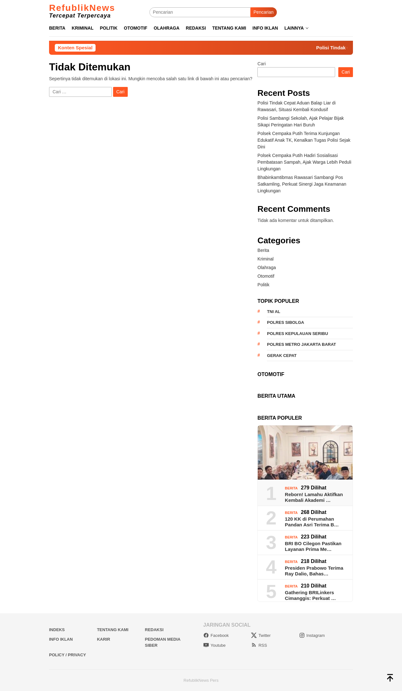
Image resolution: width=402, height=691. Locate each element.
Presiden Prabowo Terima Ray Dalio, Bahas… (314, 570)
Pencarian (264, 12)
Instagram (312, 635)
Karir (103, 639)
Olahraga (266, 267)
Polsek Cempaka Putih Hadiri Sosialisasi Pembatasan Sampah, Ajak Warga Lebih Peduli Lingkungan (304, 162)
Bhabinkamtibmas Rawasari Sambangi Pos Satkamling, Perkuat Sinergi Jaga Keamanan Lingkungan (301, 184)
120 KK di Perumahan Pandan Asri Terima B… (312, 521)
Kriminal (265, 258)
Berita (263, 250)
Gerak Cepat (282, 355)
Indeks (57, 629)
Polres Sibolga (285, 322)
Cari (261, 63)
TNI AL (273, 311)
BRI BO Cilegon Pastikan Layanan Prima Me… (313, 546)
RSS (259, 645)
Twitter (260, 635)
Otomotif (265, 276)
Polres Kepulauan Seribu (297, 333)
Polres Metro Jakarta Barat (301, 344)
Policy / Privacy (67, 654)
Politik (263, 284)
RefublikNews (82, 8)
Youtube (214, 645)
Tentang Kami (112, 629)
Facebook (216, 635)
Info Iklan (61, 639)
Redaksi (154, 629)
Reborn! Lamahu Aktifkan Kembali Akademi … (314, 497)
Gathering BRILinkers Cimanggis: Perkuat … (310, 595)
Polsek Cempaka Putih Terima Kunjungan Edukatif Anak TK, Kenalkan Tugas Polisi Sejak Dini (303, 140)
